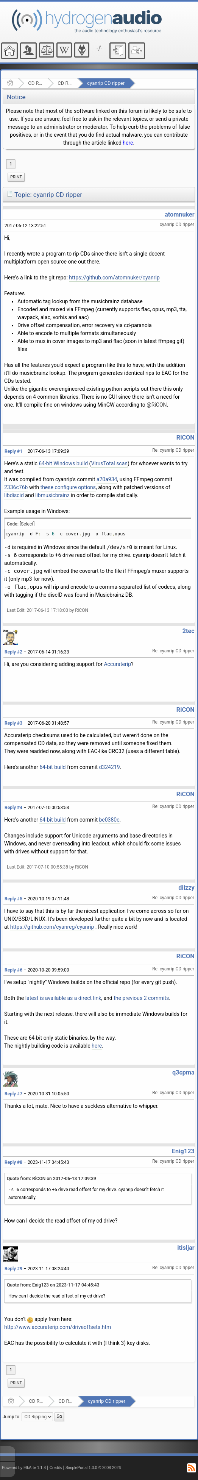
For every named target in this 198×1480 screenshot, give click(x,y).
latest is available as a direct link (63, 998)
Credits (56, 1468)
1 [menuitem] (10, 164)
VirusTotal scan (109, 463)
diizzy (186, 887)
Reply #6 (13, 970)
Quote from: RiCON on (51, 1178)
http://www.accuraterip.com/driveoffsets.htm (57, 1327)
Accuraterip (117, 664)
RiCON (185, 437)
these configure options (68, 487)
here (128, 143)
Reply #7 (13, 1093)
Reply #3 (13, 723)
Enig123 (183, 1151)
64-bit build (52, 767)
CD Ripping (65, 83)
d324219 (109, 767)
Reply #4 (13, 807)
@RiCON (157, 405)
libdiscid (14, 495)
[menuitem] (16, 177)
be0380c (109, 820)
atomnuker (180, 214)
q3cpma (183, 1072)
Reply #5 (13, 898)
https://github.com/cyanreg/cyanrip (52, 927)
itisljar (186, 1247)
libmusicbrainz (52, 495)
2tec (188, 631)
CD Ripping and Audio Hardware (35, 83)
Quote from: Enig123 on (53, 1285)
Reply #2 (13, 652)
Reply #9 (13, 1268)
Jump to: (11, 1416)
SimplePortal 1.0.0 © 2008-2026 (93, 1468)
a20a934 (107, 479)
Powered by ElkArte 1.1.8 (24, 1468)
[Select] (27, 524)
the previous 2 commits (141, 998)
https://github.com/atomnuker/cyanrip (114, 277)
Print (16, 177)
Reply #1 (13, 451)
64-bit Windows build (63, 463)
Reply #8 (13, 1162)
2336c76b (16, 487)
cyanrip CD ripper (106, 83)
